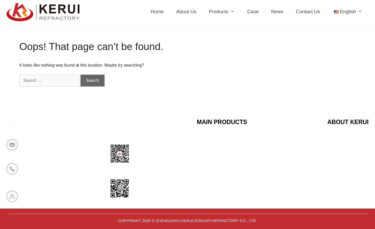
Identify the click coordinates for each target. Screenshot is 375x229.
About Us (186, 11)
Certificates (339, 152)
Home (157, 11)
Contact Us (308, 11)
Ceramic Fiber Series (219, 140)
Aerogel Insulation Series (223, 203)
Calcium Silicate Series (221, 152)
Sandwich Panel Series (221, 165)
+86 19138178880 (42, 172)
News (277, 11)
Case (253, 11)
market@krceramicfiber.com (52, 148)
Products (225, 11)
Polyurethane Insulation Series (228, 191)
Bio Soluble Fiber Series (222, 178)
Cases (334, 191)
